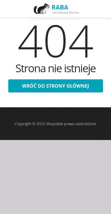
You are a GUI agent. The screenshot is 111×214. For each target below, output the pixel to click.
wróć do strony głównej (55, 86)
